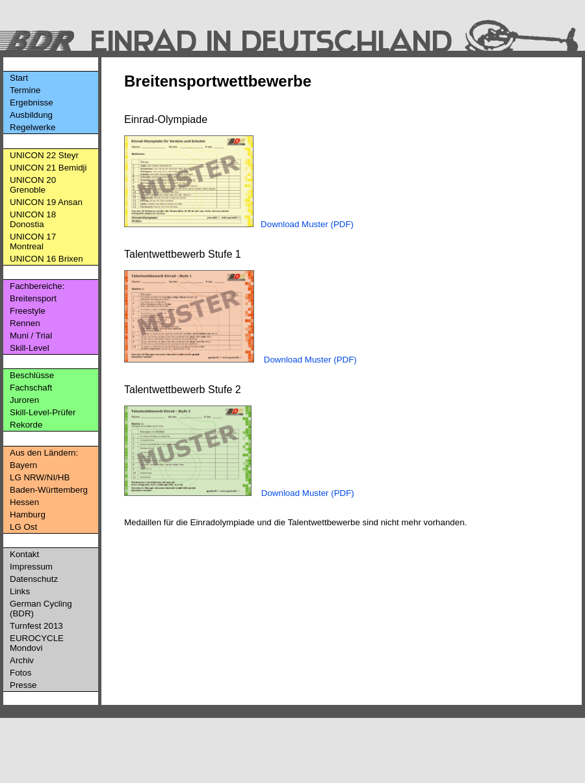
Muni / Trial (31, 335)
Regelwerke (32, 127)
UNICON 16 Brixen (46, 259)
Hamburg (28, 514)
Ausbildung (31, 115)
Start (19, 78)
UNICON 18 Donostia (33, 219)
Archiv (22, 660)
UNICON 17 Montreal (33, 241)
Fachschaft (31, 387)
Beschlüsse (32, 375)
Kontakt (24, 554)
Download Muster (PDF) (307, 224)
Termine (25, 90)
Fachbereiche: (37, 286)
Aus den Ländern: (44, 453)
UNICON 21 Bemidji (48, 167)
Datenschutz (34, 579)
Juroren (24, 400)
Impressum (31, 566)
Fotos (20, 673)
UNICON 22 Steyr (44, 155)
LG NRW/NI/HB (40, 477)
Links (20, 591)
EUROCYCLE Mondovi (37, 643)
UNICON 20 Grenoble (33, 185)
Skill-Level (29, 348)
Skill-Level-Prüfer (42, 412)
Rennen (25, 323)
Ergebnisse (31, 102)
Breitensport (33, 298)
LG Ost (23, 527)
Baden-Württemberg (49, 490)
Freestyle (28, 311)
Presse (23, 685)
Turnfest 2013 (36, 626)
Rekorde (26, 425)
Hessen (24, 502)
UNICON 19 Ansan (46, 202)
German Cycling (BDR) (41, 608)
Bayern (23, 465)
